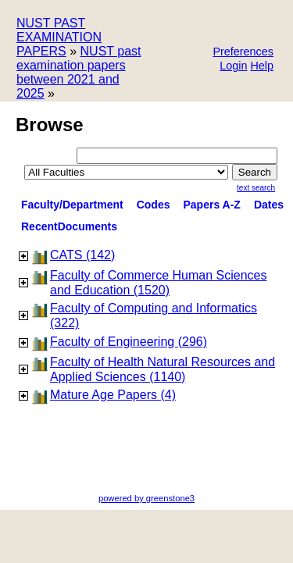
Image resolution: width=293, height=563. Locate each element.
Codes (153, 204)
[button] (243, 52)
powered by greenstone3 (146, 498)
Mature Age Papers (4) (113, 394)
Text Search (256, 188)
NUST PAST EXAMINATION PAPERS (59, 37)
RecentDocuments (69, 226)
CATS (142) (82, 255)
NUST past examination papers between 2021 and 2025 (78, 72)
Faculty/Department (72, 204)
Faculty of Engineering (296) (128, 341)
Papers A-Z (212, 204)
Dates (269, 204)
